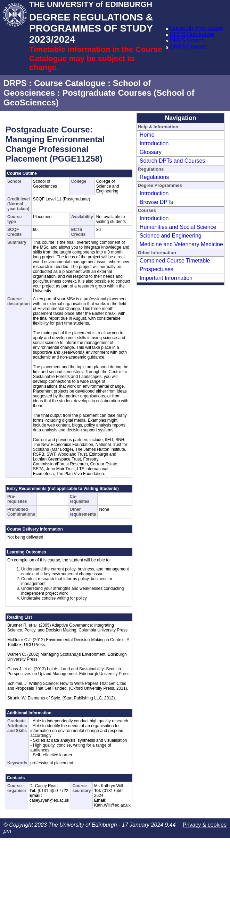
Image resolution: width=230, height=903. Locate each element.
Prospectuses (156, 269)
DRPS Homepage (192, 34)
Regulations (154, 177)
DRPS (15, 83)
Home (147, 135)
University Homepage (196, 28)
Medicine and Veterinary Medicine (181, 244)
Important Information (166, 278)
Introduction (154, 143)
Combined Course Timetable (175, 261)
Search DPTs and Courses (172, 161)
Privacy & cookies (205, 825)
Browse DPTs (156, 202)
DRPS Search (187, 40)
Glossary (151, 152)
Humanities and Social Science (178, 227)
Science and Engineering (171, 236)
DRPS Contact (188, 47)
